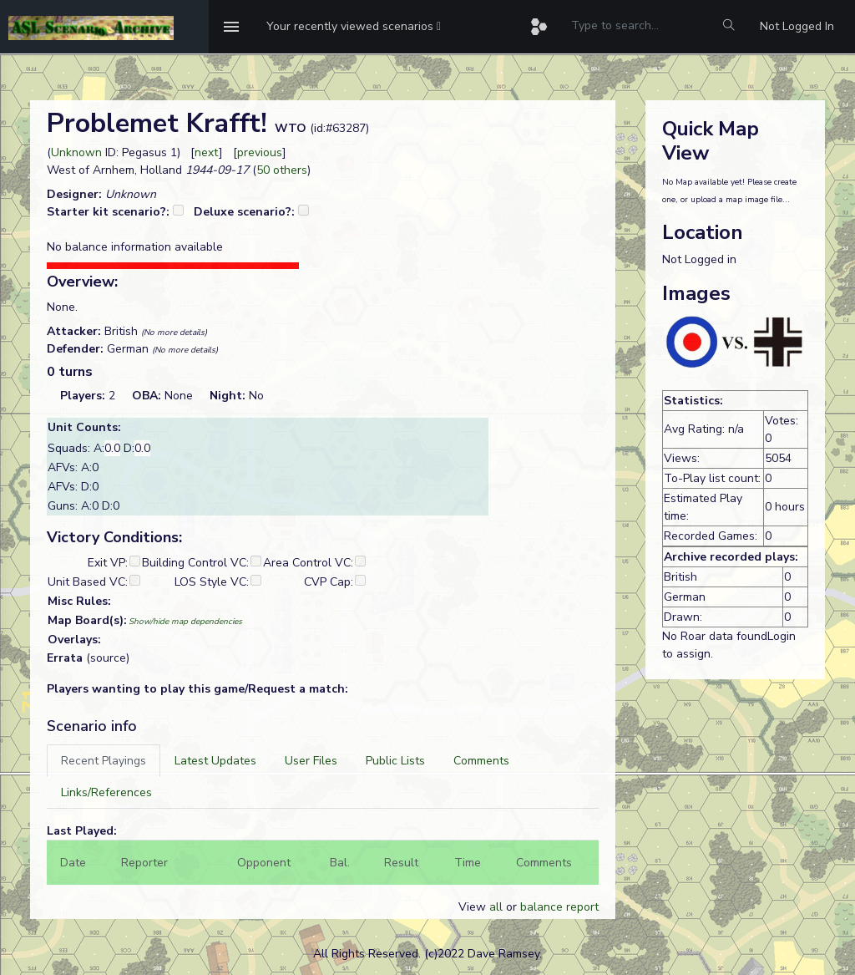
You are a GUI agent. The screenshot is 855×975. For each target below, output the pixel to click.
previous (259, 152)
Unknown (76, 152)
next (207, 152)
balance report (559, 907)
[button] (353, 26)
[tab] (103, 760)
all (496, 907)
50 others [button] (281, 170)
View (473, 907)
